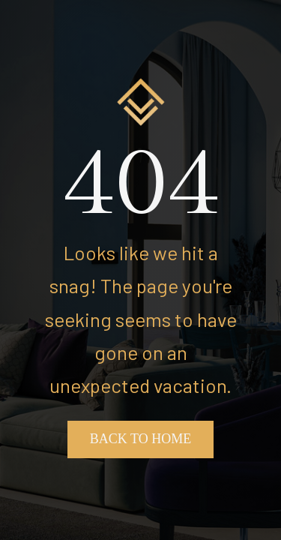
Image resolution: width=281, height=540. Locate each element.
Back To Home (140, 438)
